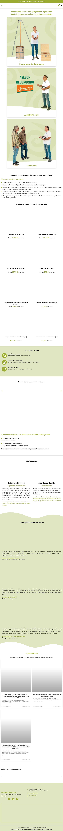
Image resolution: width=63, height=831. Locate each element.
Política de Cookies (22, 828)
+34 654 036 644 (33, 795)
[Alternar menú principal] (2, 5)
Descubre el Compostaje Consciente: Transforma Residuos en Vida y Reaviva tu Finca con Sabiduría (15, 696)
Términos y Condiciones (46, 828)
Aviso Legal (14, 828)
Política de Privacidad (33, 828)
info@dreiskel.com (33, 793)
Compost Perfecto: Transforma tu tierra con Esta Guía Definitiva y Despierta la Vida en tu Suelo (15, 747)
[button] (2, 391)
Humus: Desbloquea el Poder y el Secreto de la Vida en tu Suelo (47, 695)
